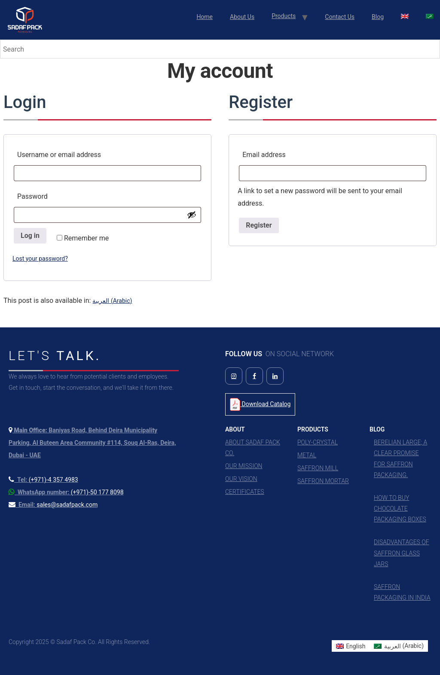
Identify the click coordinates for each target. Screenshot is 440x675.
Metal (306, 455)
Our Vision (241, 478)
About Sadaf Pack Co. (252, 447)
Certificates (244, 491)
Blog (378, 16)
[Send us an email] (53, 504)
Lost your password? (40, 258)
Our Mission (244, 465)
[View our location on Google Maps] (92, 443)
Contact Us (339, 16)
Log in (30, 235)
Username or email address (74, 153)
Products (284, 15)
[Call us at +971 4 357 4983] (43, 479)
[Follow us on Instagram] (233, 376)
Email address (279, 153)
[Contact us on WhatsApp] (66, 492)
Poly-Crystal (317, 442)
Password (48, 195)
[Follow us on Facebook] (254, 376)
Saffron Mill (317, 468)
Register (259, 225)
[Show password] (191, 214)
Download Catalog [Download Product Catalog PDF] (260, 404)
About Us (242, 16)
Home (204, 16)
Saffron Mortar (323, 481)
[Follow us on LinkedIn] (275, 376)
